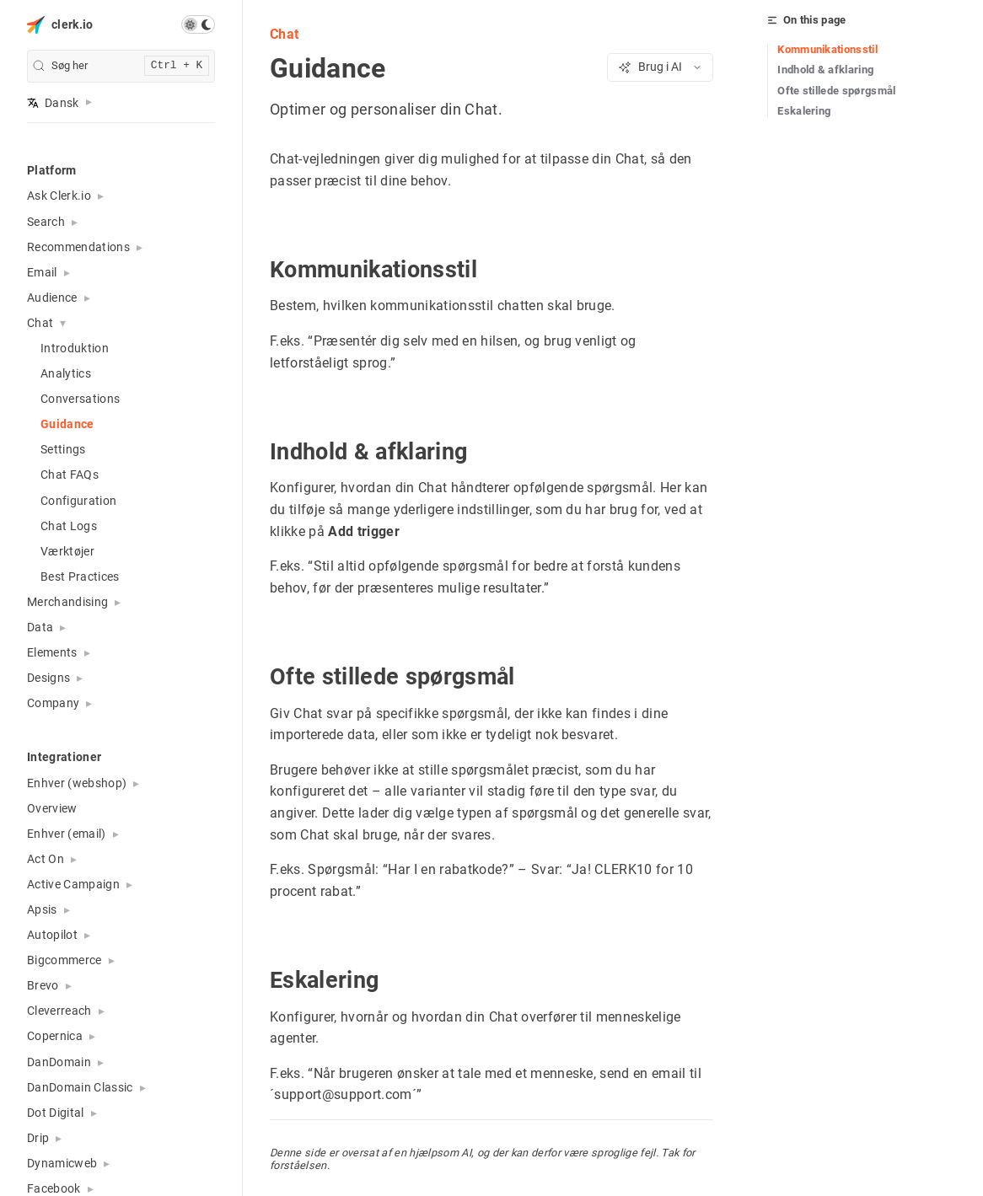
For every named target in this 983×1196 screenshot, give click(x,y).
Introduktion (74, 348)
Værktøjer (67, 551)
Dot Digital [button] (55, 1112)
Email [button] (42, 272)
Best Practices (80, 576)
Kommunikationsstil (827, 49)
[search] (121, 66)
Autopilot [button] (52, 934)
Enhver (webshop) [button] (76, 783)
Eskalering (803, 111)
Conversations (80, 398)
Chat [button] (40, 323)
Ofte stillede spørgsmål (836, 90)
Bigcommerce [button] (64, 960)
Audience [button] (52, 297)
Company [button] (53, 703)
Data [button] (40, 627)
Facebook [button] (54, 1188)
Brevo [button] (43, 985)
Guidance (67, 424)
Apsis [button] (42, 909)
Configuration (78, 500)
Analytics (65, 373)
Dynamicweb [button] (62, 1163)
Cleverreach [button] (59, 1010)
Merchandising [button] (67, 602)
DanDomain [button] (59, 1062)
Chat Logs (68, 526)
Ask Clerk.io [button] (59, 195)
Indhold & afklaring (825, 69)
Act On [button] (45, 859)
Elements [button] (52, 652)
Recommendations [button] (78, 247)
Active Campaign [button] (73, 884)
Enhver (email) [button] (66, 833)
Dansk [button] (53, 103)
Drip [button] (38, 1138)
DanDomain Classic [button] (80, 1087)
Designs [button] (48, 677)
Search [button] (46, 221)
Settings (63, 449)
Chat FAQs (69, 474)
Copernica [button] (55, 1036)
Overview (52, 808)
